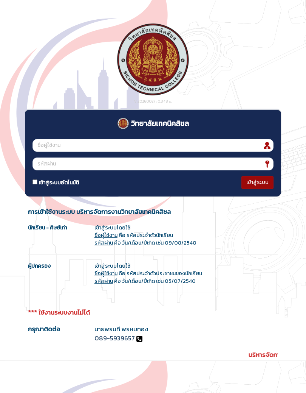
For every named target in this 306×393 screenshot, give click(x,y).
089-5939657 (114, 338)
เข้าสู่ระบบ (257, 182)
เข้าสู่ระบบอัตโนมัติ (55, 183)
